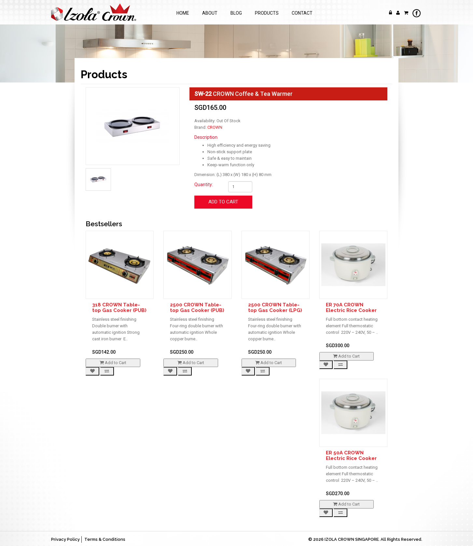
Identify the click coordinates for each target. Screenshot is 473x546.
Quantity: (203, 184)
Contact (302, 13)
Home (182, 13)
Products (267, 13)
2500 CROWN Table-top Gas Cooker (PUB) (197, 307)
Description (205, 137)
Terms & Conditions (104, 539)
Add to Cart (223, 202)
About (209, 13)
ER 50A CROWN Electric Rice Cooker (351, 455)
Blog (236, 13)
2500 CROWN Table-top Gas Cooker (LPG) (275, 307)
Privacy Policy (65, 539)
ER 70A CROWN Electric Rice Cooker (351, 307)
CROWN (214, 127)
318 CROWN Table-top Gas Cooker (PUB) (119, 307)
